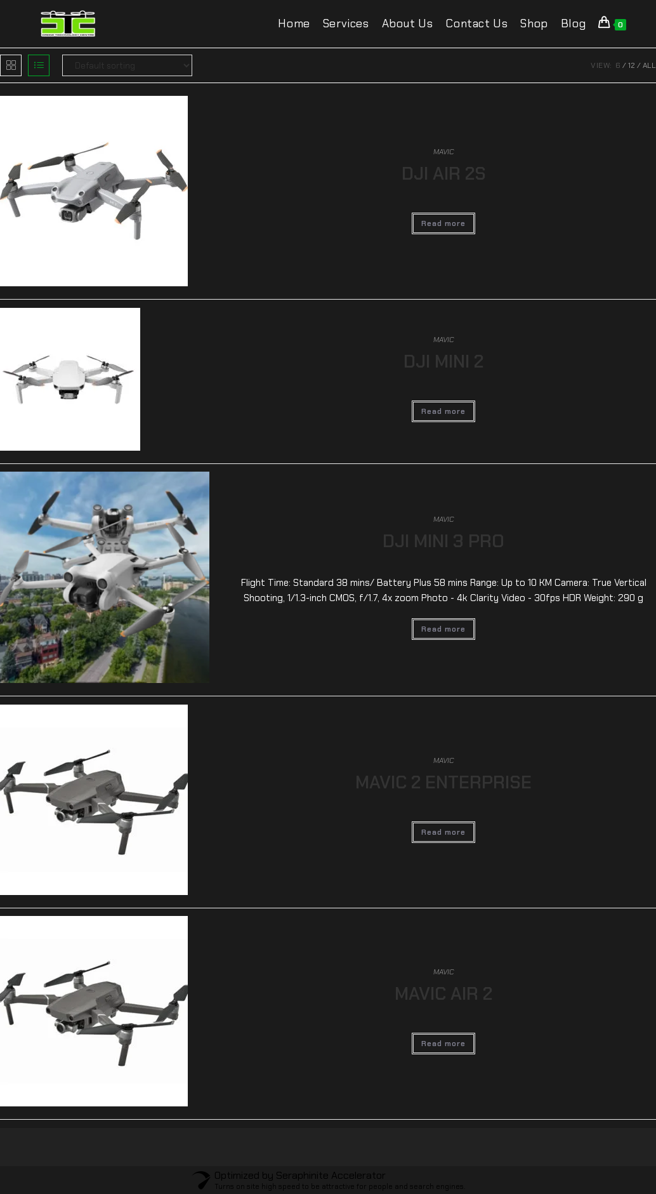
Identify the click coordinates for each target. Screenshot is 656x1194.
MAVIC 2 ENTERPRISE (443, 782)
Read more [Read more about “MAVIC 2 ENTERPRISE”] (443, 832)
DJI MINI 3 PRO (443, 541)
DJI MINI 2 (443, 361)
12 (631, 65)
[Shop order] (127, 65)
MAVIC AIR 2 (443, 993)
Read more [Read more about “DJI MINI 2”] (443, 411)
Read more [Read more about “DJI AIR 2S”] (443, 223)
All (649, 65)
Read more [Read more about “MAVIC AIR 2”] (443, 1043)
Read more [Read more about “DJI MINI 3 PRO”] (443, 629)
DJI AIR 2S (444, 173)
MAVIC (443, 152)
